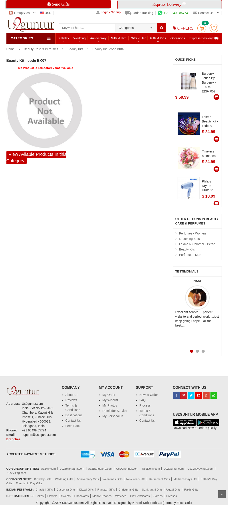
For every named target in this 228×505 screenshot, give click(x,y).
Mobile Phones (101, 496)
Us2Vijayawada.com (200, 468)
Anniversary (98, 38)
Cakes (40, 496)
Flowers (52, 496)
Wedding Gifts (64, 479)
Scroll (222, 494)
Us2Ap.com (48, 468)
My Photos (109, 405)
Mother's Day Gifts (185, 479)
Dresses (171, 496)
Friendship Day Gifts (29, 483)
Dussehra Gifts (65, 489)
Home (10, 49)
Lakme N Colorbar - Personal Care (203, 244)
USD (46, 13)
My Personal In (112, 416)
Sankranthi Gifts (152, 489)
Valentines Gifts (113, 479)
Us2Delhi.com (151, 468)
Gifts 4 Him (118, 38)
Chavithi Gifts (44, 489)
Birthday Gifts (42, 479)
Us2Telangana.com (72, 468)
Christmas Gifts (128, 489)
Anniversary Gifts (88, 479)
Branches (13, 439)
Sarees (158, 496)
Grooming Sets (189, 238)
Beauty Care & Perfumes (41, 49)
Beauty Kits (75, 49)
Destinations (74, 415)
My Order (108, 395)
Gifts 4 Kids (158, 38)
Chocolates (81, 496)
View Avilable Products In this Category (36, 157)
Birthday (63, 38)
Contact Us (73, 420)
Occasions (178, 38)
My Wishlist (110, 400)
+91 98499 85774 (173, 13)
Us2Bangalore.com (100, 468)
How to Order (148, 395)
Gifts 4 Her (138, 38)
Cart (201, 28)
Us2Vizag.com (17, 473)
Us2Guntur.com (174, 468)
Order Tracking (139, 13)
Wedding (79, 38)
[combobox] (136, 26)
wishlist (214, 28)
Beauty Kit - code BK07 (109, 49)
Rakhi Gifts (191, 489)
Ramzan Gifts (106, 489)
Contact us (203, 13)
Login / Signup (108, 12)
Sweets (66, 496)
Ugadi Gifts (173, 489)
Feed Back (72, 426)
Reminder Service (114, 411)
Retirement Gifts (159, 479)
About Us (71, 395)
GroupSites (19, 13)
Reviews (71, 400)
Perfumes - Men (190, 255)
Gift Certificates (140, 496)
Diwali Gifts (86, 489)
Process (145, 405)
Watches (120, 496)
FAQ (142, 400)
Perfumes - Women (192, 233)
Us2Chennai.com (127, 468)
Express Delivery (204, 38)
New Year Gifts (135, 479)
